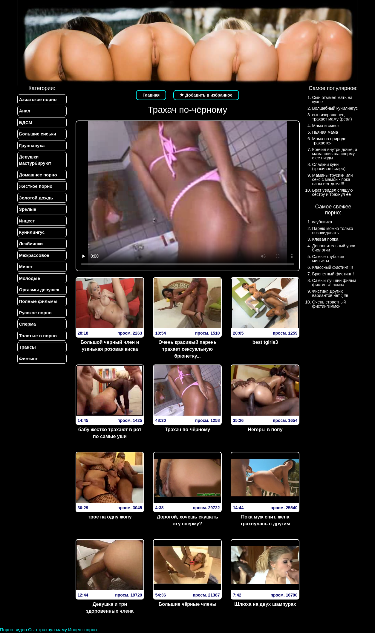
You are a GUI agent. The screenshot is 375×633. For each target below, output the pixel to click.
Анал (24, 110)
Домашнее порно (38, 174)
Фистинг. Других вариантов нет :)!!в (330, 293)
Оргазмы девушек (39, 289)
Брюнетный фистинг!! (333, 274)
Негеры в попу (265, 429)
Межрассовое (34, 255)
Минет (26, 266)
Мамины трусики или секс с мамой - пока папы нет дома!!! (332, 179)
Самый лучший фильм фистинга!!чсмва (334, 282)
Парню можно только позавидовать (332, 230)
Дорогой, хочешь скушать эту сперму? (187, 520)
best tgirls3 (265, 342)
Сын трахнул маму (47, 629)
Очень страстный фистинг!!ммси (329, 304)
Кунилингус (32, 232)
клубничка (322, 222)
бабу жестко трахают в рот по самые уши (109, 433)
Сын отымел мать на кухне (332, 99)
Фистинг (28, 358)
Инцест (27, 220)
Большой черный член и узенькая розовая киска (110, 346)
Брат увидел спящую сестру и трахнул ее (332, 192)
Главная (151, 95)
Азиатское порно (38, 99)
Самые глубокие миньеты (328, 258)
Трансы (27, 347)
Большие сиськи (37, 133)
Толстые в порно (38, 335)
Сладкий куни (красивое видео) (329, 166)
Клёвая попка (325, 239)
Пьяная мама (325, 132)
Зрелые (27, 209)
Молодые (29, 278)
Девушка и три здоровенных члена (110, 608)
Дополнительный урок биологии (333, 248)
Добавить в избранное (206, 95)
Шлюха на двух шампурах (265, 604)
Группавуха (32, 145)
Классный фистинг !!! (332, 267)
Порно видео (13, 629)
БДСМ (26, 122)
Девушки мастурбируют (35, 160)
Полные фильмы (38, 301)
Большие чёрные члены (188, 604)
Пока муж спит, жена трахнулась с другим (265, 520)
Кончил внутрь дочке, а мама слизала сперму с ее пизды (334, 153)
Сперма (27, 324)
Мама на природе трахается (329, 141)
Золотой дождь (36, 197)
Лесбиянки (31, 243)
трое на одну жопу (110, 516)
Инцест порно (82, 629)
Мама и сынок (325, 125)
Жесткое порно (36, 186)
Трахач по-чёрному (187, 429)
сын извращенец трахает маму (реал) (332, 117)
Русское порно (35, 312)
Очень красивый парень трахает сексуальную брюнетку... (187, 349)
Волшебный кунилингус (335, 108)
